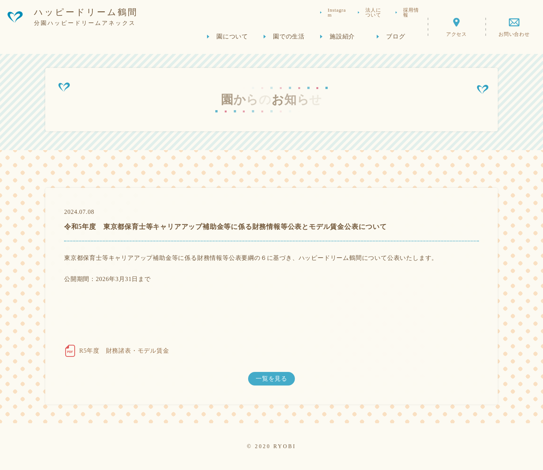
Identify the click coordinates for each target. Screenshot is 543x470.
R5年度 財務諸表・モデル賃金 (124, 350)
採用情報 (411, 14)
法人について (373, 14)
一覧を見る (271, 378)
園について (232, 38)
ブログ (395, 38)
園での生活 (289, 38)
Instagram (337, 14)
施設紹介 (342, 38)
